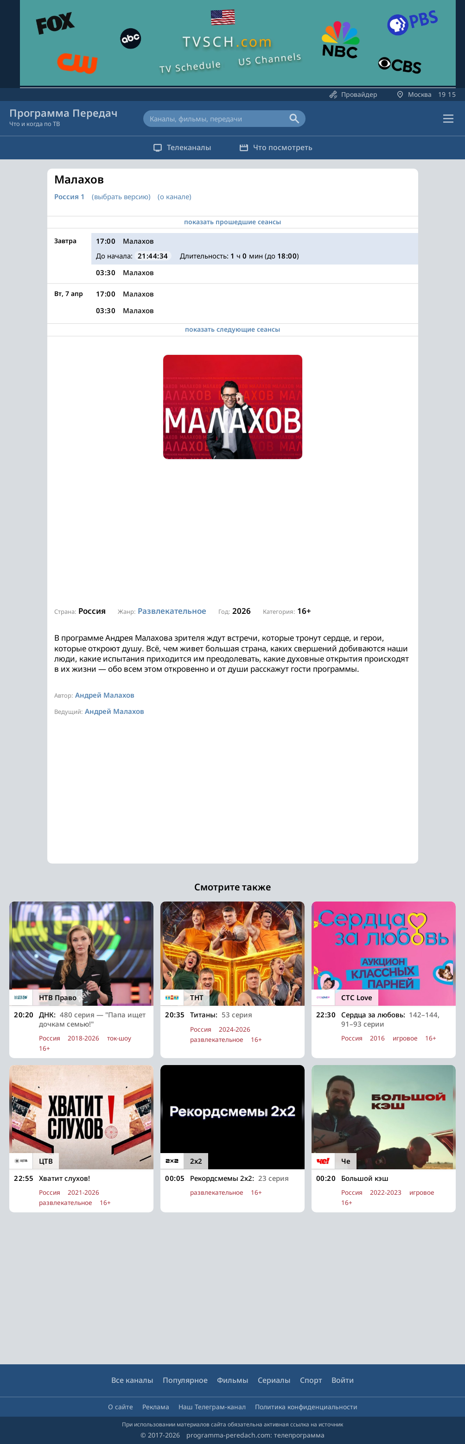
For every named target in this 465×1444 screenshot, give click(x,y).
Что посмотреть (275, 147)
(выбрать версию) (121, 196)
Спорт (311, 1380)
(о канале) (174, 196)
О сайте (120, 1406)
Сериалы (274, 1380)
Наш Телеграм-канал (212, 1406)
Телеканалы (182, 147)
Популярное (185, 1380)
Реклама (155, 1406)
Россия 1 (69, 196)
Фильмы (232, 1380)
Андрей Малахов (104, 695)
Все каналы (132, 1380)
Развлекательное (172, 610)
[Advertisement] (232, 533)
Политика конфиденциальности (306, 1406)
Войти (342, 1380)
